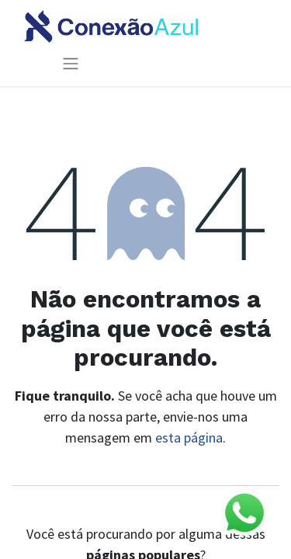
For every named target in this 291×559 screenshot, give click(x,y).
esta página (189, 437)
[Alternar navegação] (70, 63)
